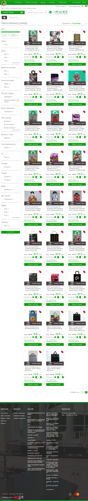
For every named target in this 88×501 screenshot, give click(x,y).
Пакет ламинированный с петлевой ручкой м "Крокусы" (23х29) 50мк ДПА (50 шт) (54, 88)
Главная (3, 8)
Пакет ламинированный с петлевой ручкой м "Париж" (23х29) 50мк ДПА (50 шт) (32, 128)
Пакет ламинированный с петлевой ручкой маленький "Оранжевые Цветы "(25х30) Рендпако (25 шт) (33, 208)
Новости (3, 423)
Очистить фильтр (11, 234)
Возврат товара (5, 418)
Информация (62, 2)
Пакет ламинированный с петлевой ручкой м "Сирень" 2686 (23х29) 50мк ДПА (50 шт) (77, 128)
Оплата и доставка (31, 2)
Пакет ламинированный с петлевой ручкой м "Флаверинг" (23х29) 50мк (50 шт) (77, 168)
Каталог (43, 2)
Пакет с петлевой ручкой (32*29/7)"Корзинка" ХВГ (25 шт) (54, 328)
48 (84, 392)
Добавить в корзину (33, 64)
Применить (10, 232)
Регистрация (77, 2)
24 (81, 392)
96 (86, 392)
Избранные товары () (60, 6)
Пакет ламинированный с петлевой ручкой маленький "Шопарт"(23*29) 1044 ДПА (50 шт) (77, 288)
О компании (18, 2)
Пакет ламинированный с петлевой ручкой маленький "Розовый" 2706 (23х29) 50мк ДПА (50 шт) (77, 248)
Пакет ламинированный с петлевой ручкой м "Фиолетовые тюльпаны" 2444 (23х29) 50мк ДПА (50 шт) (54, 168)
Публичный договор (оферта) (16, 493)
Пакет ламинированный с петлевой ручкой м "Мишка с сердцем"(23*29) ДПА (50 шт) (77, 88)
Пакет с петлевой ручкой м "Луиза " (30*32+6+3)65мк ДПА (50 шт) (54, 368)
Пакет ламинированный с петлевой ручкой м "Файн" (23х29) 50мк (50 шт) (32, 168)
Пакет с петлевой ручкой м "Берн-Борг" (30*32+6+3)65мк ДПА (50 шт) (33, 368)
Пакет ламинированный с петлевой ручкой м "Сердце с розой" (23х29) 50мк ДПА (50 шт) (54, 128)
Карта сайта (5, 493)
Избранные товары (18, 415)
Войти (84, 2)
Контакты (52, 2)
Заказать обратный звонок (61, 13)
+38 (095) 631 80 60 (71, 415)
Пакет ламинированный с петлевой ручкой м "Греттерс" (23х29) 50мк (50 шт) (76, 48)
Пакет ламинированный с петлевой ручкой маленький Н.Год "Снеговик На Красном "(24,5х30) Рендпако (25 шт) (77, 208)
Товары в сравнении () (74, 6)
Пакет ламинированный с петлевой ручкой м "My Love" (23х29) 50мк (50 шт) (32, 48)
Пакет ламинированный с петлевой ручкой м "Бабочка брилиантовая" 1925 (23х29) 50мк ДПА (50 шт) (55, 48)
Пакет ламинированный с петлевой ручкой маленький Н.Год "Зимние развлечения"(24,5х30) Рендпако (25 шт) (55, 208)
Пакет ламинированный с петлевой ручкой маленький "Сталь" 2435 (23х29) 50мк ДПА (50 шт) (33, 288)
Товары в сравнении (19, 418)
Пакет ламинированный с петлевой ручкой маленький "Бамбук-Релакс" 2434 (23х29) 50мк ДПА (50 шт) (33, 248)
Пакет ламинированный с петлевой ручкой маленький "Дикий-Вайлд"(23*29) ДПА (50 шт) (55, 248)
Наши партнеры (5, 415)
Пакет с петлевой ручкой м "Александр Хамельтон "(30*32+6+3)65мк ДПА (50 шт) (77, 328)
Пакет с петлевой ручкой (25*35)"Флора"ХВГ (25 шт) (32, 327)
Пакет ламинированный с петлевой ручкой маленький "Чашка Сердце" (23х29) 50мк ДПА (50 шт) (55, 288)
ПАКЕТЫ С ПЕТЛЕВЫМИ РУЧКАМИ (14, 8)
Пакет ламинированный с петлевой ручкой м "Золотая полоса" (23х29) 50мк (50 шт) (33, 88)
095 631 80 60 (60, 11)
